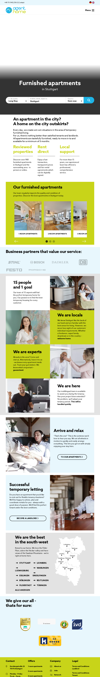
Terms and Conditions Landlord (80, 667)
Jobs (56, 670)
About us (57, 666)
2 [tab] (50, 241)
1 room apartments (35, 666)
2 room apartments (35, 671)
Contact (21, 2)
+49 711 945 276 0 (10, 2)
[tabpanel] (28, 219)
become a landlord (27, 518)
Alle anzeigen (22, 590)
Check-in (70, 99)
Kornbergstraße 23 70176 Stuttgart (17, 667)
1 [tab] (47, 241)
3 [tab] (54, 241)
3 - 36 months (13, 99)
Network (57, 675)
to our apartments (72, 457)
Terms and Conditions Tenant (80, 674)
